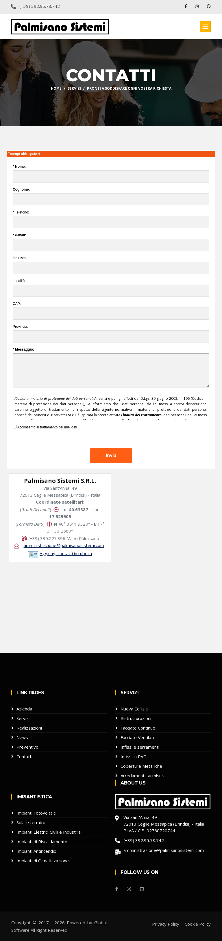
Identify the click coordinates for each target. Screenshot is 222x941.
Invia (111, 455)
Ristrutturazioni (136, 718)
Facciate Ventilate (138, 737)
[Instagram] (129, 889)
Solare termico (30, 822)
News (22, 737)
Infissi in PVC (133, 756)
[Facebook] (117, 889)
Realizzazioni (29, 728)
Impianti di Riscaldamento (41, 841)
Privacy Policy (165, 924)
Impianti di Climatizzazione (42, 860)
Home (56, 88)
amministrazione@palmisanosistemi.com (64, 545)
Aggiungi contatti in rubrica (66, 553)
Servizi (74, 88)
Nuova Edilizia (134, 709)
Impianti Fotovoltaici (36, 813)
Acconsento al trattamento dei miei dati (45, 427)
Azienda (24, 709)
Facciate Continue (138, 728)
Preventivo (27, 747)
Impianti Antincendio (36, 851)
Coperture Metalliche (141, 766)
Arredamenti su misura (143, 775)
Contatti (24, 756)
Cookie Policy (198, 924)
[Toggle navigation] (205, 26)
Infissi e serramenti (140, 747)
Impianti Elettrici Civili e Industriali (49, 832)
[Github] (142, 889)
